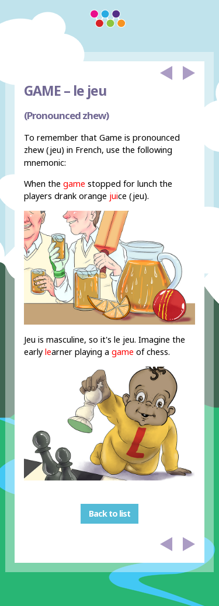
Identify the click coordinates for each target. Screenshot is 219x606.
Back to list (109, 513)
